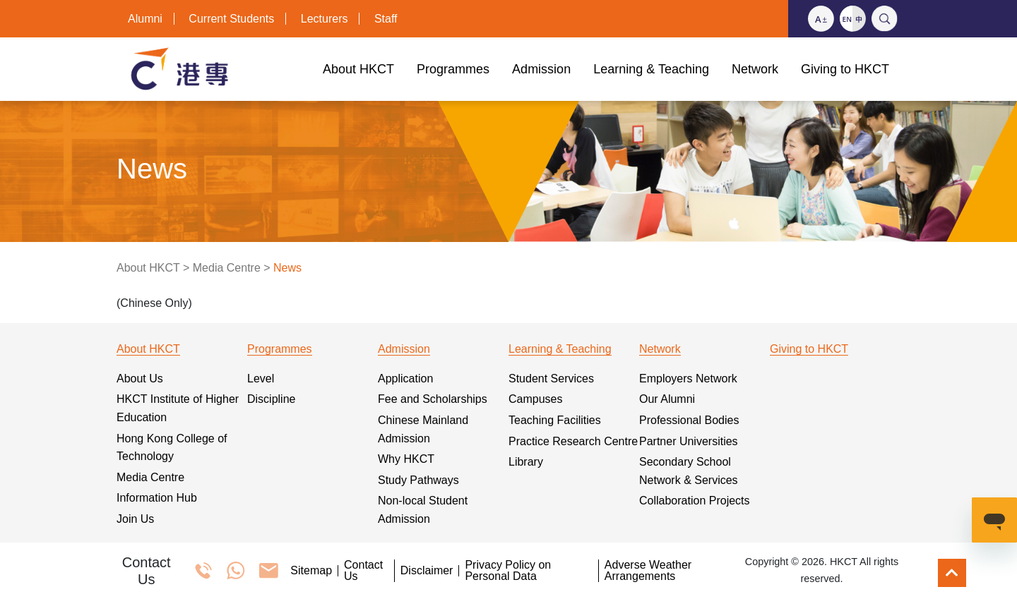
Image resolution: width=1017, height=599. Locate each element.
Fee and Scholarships (432, 399)
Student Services (551, 379)
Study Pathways (418, 480)
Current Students (231, 19)
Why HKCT (406, 459)
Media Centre (227, 268)
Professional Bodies (689, 420)
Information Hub (157, 498)
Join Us (135, 519)
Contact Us (363, 570)
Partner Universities (688, 441)
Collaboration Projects (694, 501)
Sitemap (311, 570)
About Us (140, 379)
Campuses (535, 399)
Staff (386, 19)
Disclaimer (426, 570)
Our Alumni (667, 399)
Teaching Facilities (555, 420)
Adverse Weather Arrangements (648, 570)
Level (260, 379)
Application (405, 379)
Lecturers (324, 19)
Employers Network (688, 379)
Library (526, 462)
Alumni (145, 19)
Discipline (271, 399)
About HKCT (148, 268)
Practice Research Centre (573, 441)
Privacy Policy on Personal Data (508, 570)
